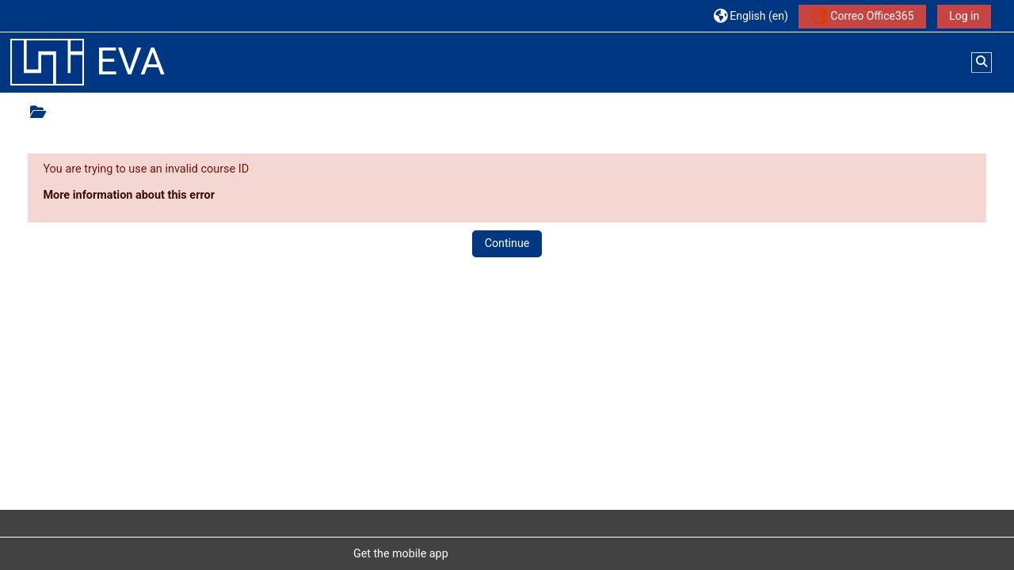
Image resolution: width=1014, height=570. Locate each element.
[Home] (47, 62)
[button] (751, 15)
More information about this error (129, 195)
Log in (964, 16)
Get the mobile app (400, 553)
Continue (507, 243)
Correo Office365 (862, 16)
